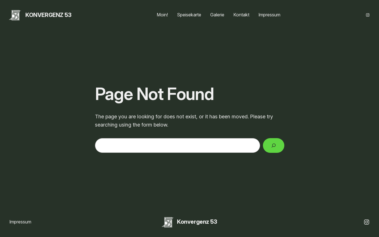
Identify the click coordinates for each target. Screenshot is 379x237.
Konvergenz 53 (48, 15)
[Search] (273, 145)
